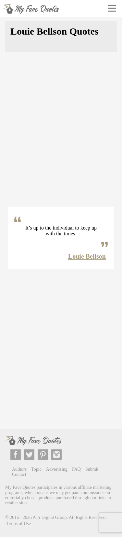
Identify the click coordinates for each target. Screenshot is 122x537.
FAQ (76, 469)
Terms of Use (18, 523)
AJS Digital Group (50, 517)
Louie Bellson (87, 256)
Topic (36, 469)
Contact (19, 474)
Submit (91, 469)
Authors (19, 469)
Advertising (56, 469)
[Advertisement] (61, 133)
